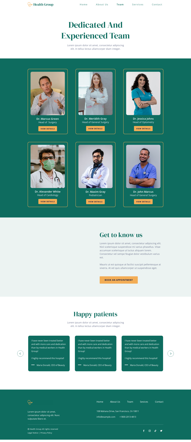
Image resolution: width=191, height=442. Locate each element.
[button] (20, 353)
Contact (157, 4)
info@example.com (106, 416)
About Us (102, 4)
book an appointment (119, 280)
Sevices (144, 401)
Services (138, 4)
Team (120, 4)
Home (84, 4)
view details (48, 128)
